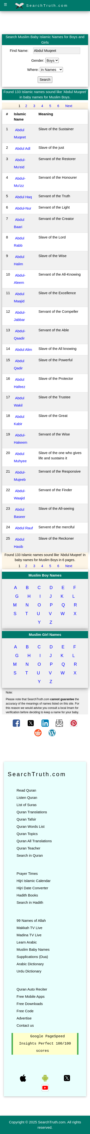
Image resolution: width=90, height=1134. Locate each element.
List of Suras (26, 805)
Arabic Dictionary (30, 964)
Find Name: (20, 50)
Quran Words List (30, 826)
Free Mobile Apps (31, 996)
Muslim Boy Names (45, 575)
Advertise (24, 1018)
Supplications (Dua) (32, 957)
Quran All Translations (34, 841)
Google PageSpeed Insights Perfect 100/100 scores (45, 1043)
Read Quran (26, 790)
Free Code (25, 1011)
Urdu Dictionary (29, 971)
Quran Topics (27, 834)
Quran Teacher (28, 848)
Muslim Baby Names (33, 949)
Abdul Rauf (24, 528)
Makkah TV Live (29, 928)
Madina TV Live (29, 935)
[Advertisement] (45, 22)
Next (68, 106)
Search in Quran (30, 855)
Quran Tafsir (26, 819)
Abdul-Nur (23, 208)
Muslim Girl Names (45, 634)
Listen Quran (27, 797)
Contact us (25, 1025)
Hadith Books (27, 895)
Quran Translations (32, 812)
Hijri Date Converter (32, 888)
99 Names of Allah (31, 920)
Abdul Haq (23, 197)
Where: (33, 70)
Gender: (38, 60)
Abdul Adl (22, 148)
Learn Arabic (27, 942)
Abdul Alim (23, 349)
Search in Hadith (30, 902)
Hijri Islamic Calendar (34, 881)
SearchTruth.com (41, 6)
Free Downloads (30, 1004)
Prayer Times (27, 873)
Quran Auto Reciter (32, 989)
